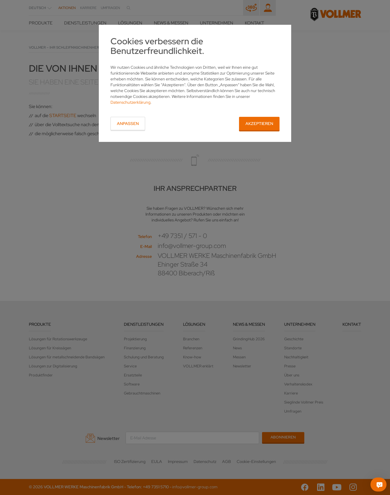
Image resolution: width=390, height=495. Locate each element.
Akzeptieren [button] (259, 123)
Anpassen (128, 123)
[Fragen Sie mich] (380, 485)
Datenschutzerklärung (130, 102)
